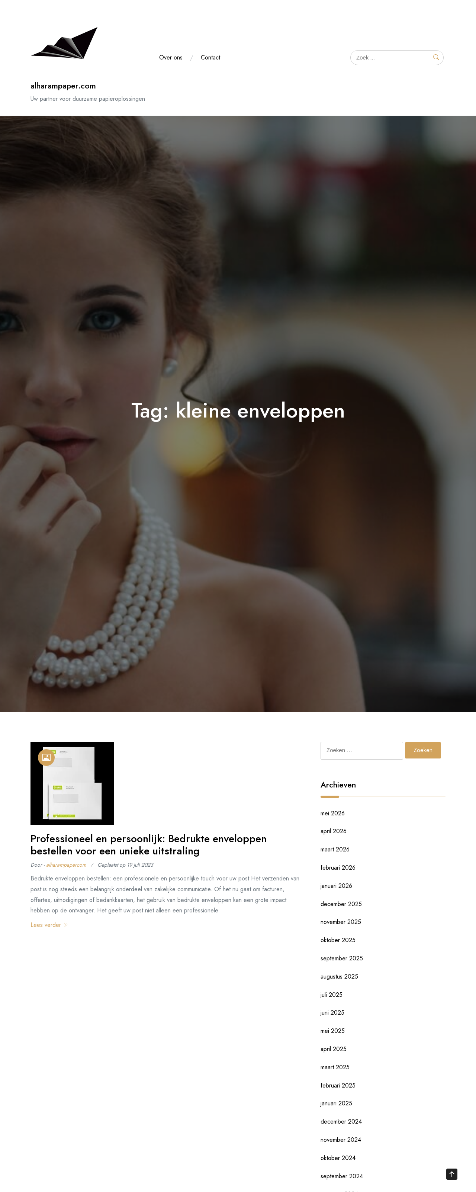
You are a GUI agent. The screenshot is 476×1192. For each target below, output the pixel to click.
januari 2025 (336, 1103)
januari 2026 (336, 886)
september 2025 (342, 958)
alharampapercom (66, 865)
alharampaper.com (63, 85)
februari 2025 (338, 1085)
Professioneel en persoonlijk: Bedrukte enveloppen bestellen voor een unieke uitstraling (148, 845)
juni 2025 (332, 1012)
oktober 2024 (338, 1158)
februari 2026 (338, 867)
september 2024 (342, 1176)
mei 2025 (333, 1031)
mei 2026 (333, 813)
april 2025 (334, 1049)
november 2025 (341, 922)
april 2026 (334, 831)
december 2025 (341, 904)
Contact (210, 57)
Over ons (171, 57)
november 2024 (341, 1139)
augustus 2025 (339, 976)
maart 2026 (335, 849)
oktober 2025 (338, 940)
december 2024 (341, 1121)
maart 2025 (335, 1067)
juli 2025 (331, 994)
